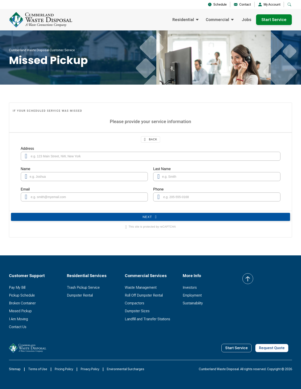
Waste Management (141, 287)
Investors (190, 287)
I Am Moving (18, 319)
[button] (289, 4)
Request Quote (272, 348)
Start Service (273, 19)
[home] (48, 20)
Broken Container (22, 303)
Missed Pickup (20, 311)
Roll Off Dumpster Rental (144, 295)
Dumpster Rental (80, 295)
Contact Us (17, 327)
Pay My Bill (17, 287)
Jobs (246, 19)
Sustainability (193, 303)
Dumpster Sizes (137, 311)
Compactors (134, 303)
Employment (192, 295)
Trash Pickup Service (83, 287)
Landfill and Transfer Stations (147, 319)
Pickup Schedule (22, 295)
